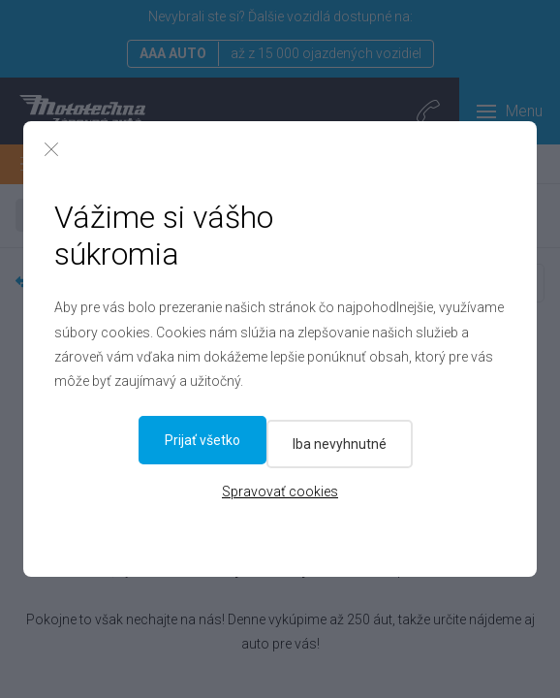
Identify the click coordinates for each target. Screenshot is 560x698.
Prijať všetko (361, 440)
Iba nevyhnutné (209, 440)
